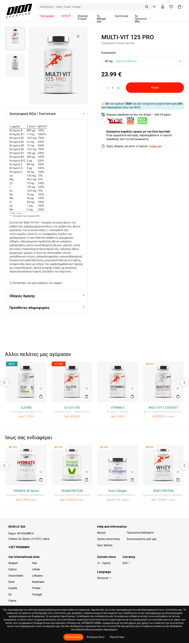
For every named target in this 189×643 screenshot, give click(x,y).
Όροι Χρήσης (105, 545)
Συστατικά (121, 16)
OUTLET (66, 16)
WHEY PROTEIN (163, 491)
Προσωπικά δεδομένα (140, 532)
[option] (15, 38)
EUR (125, 563)
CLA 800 (26, 407)
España (12, 588)
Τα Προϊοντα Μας (141, 19)
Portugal (37, 594)
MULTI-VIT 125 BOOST (163, 407)
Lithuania (37, 575)
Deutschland (15, 575)
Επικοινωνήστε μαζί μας (142, 539)
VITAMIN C (118, 407)
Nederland (38, 581)
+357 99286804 (18, 547)
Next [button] (184, 382)
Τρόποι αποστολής (108, 539)
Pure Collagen (118, 491)
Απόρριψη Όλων (96, 637)
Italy (34, 563)
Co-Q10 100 (72, 407)
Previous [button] (5, 382)
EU (10, 594)
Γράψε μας (155, 146)
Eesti (11, 581)
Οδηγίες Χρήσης (22, 296)
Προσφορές (47, 16)
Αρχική (101, 532)
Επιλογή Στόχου (83, 17)
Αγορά (155, 87)
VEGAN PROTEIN (72, 491)
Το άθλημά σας (101, 19)
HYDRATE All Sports (26, 491)
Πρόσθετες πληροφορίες (29, 308)
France (12, 600)
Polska (36, 588)
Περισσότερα (117, 637)
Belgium (13, 563)
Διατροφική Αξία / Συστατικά (32, 114)
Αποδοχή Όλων (73, 637)
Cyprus (12, 569)
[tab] (46, 114)
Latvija (36, 569)
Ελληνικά (102, 578)
